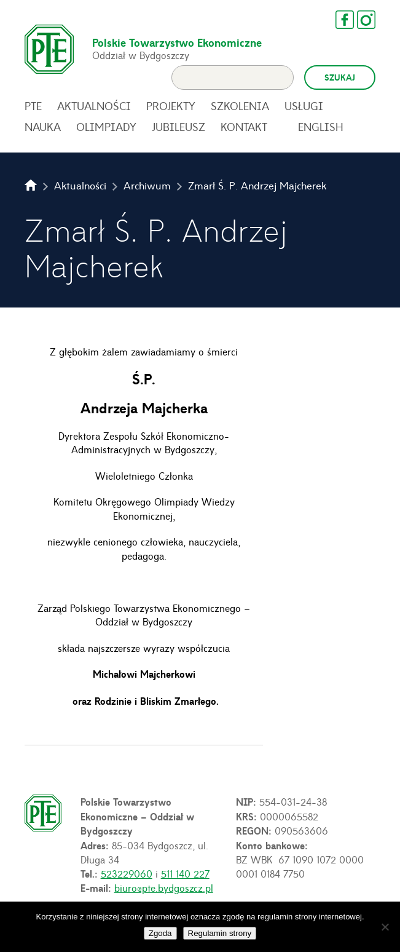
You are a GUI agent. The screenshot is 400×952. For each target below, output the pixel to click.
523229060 (126, 873)
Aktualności (94, 105)
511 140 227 (185, 873)
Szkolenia (240, 105)
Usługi (303, 105)
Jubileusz (178, 126)
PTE (33, 105)
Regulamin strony (220, 933)
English (320, 126)
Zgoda (160, 933)
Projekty (170, 105)
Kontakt (244, 126)
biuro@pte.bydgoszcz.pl (163, 887)
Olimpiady (106, 126)
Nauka (43, 126)
